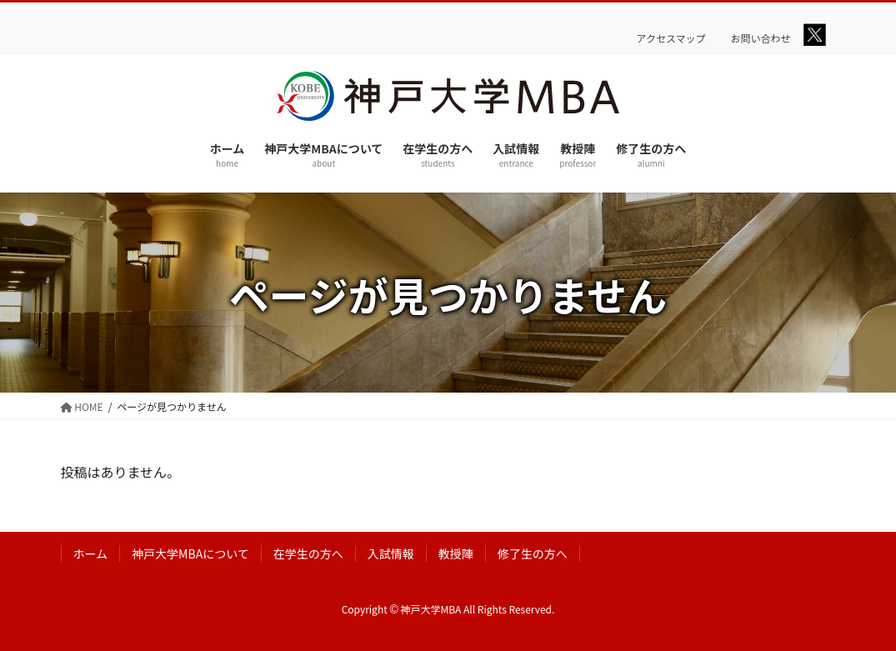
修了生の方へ (533, 553)
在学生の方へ (308, 553)
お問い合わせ (761, 38)
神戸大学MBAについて (190, 553)
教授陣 (455, 553)
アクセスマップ (671, 38)
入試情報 (391, 553)
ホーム (90, 553)
